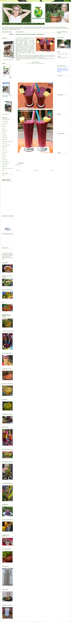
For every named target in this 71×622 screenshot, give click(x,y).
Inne (3, 128)
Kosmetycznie (4, 137)
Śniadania (3, 159)
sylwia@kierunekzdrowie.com (62, 54)
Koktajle (19, 164)
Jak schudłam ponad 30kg (34, 23)
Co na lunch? (4, 123)
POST (3, 148)
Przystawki (4, 152)
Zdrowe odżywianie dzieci (6, 168)
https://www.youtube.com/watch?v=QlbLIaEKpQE (35, 63)
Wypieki (3, 166)
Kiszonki (3, 134)
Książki (3, 139)
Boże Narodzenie (5, 119)
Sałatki (3, 155)
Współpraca (41, 23)
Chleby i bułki (4, 121)
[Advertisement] (20, 179)
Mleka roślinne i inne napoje (6, 141)
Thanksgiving (4, 161)
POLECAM (4, 146)
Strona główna (5, 23)
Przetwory (3, 150)
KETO (3, 132)
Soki (3, 157)
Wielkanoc (4, 164)
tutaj (19, 59)
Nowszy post (18, 170)
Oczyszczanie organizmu (24, 23)
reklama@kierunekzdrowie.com (62, 57)
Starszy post (52, 170)
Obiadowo (3, 143)
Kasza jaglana (4, 130)
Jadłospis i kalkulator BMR (14, 23)
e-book (3, 126)
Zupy (3, 170)
